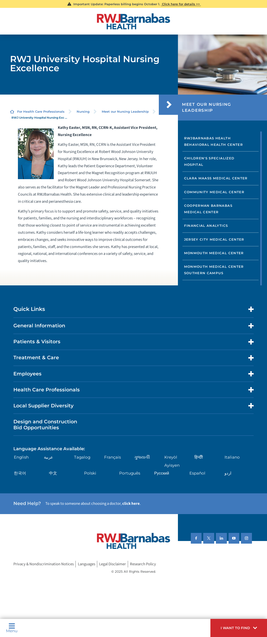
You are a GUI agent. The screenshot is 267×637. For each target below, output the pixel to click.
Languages (86, 564)
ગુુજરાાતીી (142, 457)
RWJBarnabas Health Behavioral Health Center (213, 141)
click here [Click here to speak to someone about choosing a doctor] (131, 503)
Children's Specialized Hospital (209, 161)
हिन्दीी (198, 457)
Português (129, 473)
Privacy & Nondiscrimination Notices (43, 564)
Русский (161, 473)
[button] (238, 628)
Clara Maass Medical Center (216, 178)
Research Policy (143, 564)
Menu (11, 628)
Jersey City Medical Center (214, 239)
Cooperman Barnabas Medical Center (208, 209)
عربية (48, 457)
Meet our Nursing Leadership (125, 111)
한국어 (20, 473)
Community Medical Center (214, 192)
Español (197, 473)
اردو (227, 473)
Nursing (83, 111)
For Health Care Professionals (40, 111)
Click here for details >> (181, 4)
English (21, 457)
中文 (53, 473)
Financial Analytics (206, 226)
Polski (90, 473)
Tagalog (82, 457)
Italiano (232, 457)
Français (112, 457)
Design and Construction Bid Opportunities (45, 424)
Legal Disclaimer (112, 564)
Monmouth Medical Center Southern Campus (214, 270)
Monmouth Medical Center (214, 253)
